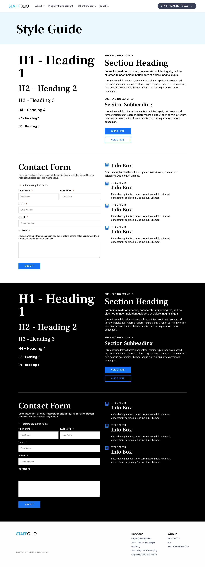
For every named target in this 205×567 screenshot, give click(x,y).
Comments (25, 230)
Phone (23, 217)
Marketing (135, 546)
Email (22, 204)
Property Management (60, 6)
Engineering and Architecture (144, 554)
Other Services (85, 6)
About (38, 6)
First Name (25, 190)
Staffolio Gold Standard (178, 546)
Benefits (104, 6)
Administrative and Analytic (143, 542)
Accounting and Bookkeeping (144, 550)
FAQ (170, 542)
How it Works (174, 538)
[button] (44, 6)
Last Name (67, 190)
